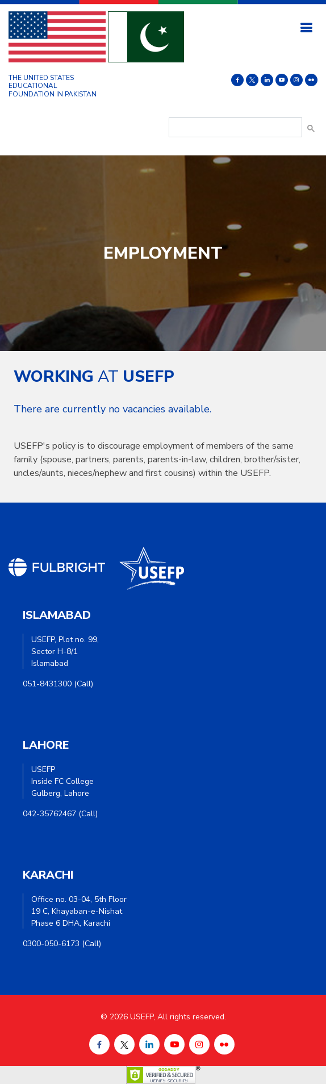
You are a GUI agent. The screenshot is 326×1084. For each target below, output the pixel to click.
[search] (234, 127)
